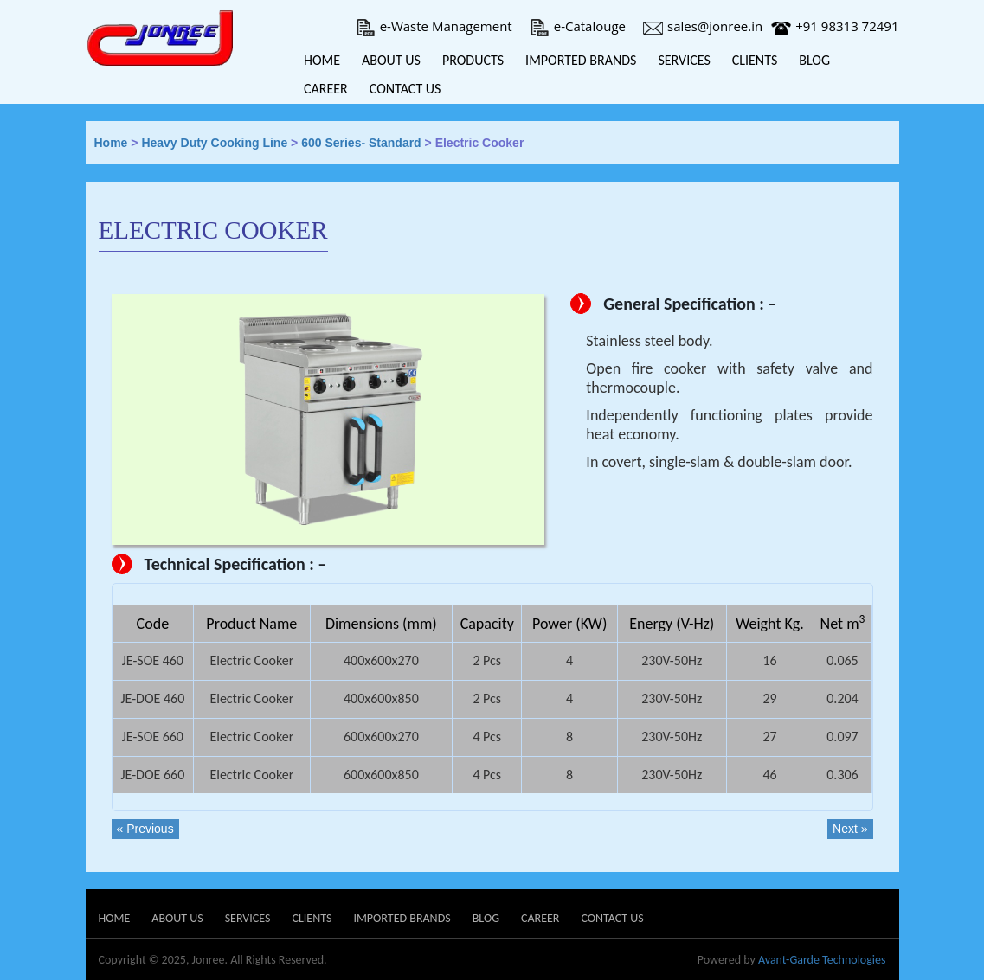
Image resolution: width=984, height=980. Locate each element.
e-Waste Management (434, 26)
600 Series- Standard (361, 143)
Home (322, 60)
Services (684, 60)
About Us (391, 60)
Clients (755, 60)
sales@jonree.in (702, 26)
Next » (850, 829)
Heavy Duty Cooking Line (214, 143)
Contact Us (405, 88)
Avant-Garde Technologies (822, 959)
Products (473, 60)
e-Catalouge (578, 26)
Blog (814, 60)
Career (326, 88)
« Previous (145, 829)
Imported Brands (580, 60)
